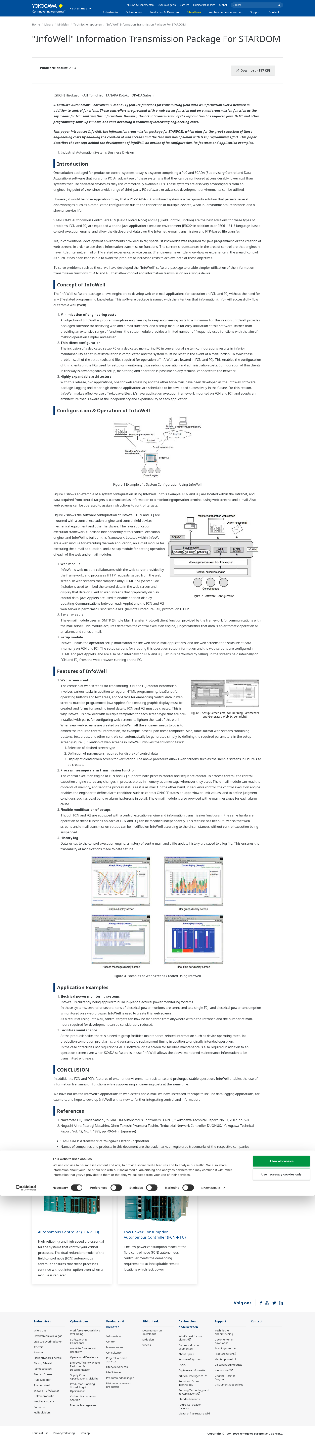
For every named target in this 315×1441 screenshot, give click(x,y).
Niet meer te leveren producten (118, 1385)
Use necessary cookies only (281, 1419)
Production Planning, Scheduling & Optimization (83, 1387)
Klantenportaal (224, 1359)
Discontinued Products (228, 1365)
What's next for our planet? (190, 1338)
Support (255, 12)
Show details (210, 1433)
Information (113, 1336)
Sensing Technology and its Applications (194, 1392)
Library (48, 24)
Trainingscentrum (225, 1348)
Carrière (184, 5)
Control (110, 1342)
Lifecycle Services (117, 1367)
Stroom (38, 1352)
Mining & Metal (43, 1363)
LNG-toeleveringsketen (48, 1342)
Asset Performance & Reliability (83, 1350)
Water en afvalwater (46, 1391)
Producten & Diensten (164, 12)
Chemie (38, 1347)
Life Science (113, 1372)
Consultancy (114, 1353)
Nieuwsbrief (222, 1370)
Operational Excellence (84, 1357)
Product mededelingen (120, 1378)
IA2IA (182, 1365)
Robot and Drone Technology (189, 1383)
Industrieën (110, 12)
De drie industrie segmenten (189, 1347)
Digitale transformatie (192, 1370)
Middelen (63, 24)
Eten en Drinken (43, 1374)
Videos (146, 1345)
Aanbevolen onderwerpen (225, 12)
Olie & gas (40, 1330)
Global (223, 5)
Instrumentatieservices (229, 1385)
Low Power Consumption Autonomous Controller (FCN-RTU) (157, 1234)
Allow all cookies (281, 1406)
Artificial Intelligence (191, 1376)
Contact (274, 12)
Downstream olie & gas (48, 1336)
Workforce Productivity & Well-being (85, 1332)
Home (36, 24)
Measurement (115, 1347)
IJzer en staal (42, 1385)
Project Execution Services (116, 1360)
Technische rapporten (87, 24)
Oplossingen (134, 12)
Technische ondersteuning (224, 1332)
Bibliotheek (194, 12)
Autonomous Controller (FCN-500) (70, 1232)
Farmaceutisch (43, 1369)
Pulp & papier (42, 1380)
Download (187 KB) (253, 70)
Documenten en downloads (152, 1332)
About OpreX (186, 1354)
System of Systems (190, 1360)
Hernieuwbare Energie (48, 1358)
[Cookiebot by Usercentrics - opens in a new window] (26, 1433)
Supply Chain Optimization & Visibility (84, 1376)
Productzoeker (224, 1354)
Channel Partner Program (225, 1377)
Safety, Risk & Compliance (78, 1341)
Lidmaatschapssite (204, 5)
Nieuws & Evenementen (140, 5)
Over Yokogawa (167, 5)
